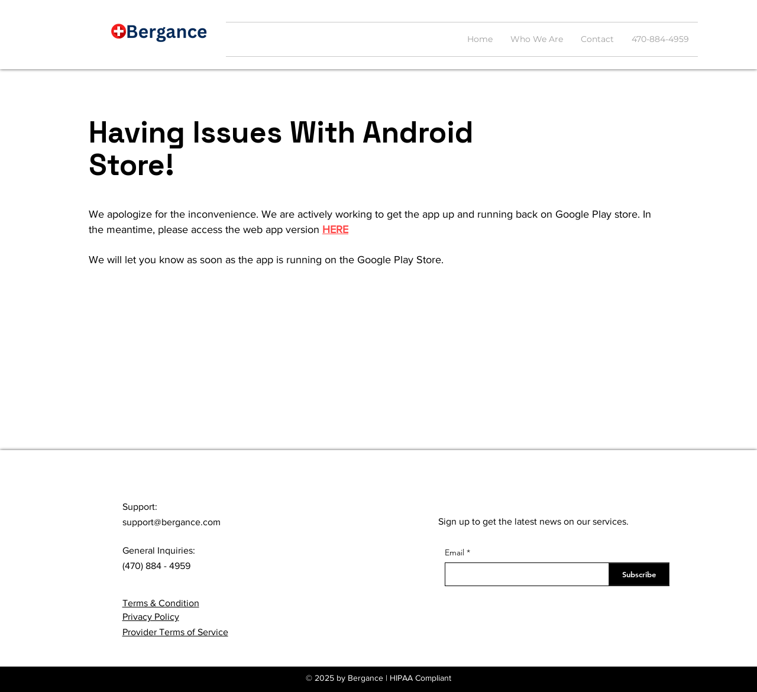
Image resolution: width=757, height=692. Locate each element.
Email (454, 552)
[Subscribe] (639, 574)
